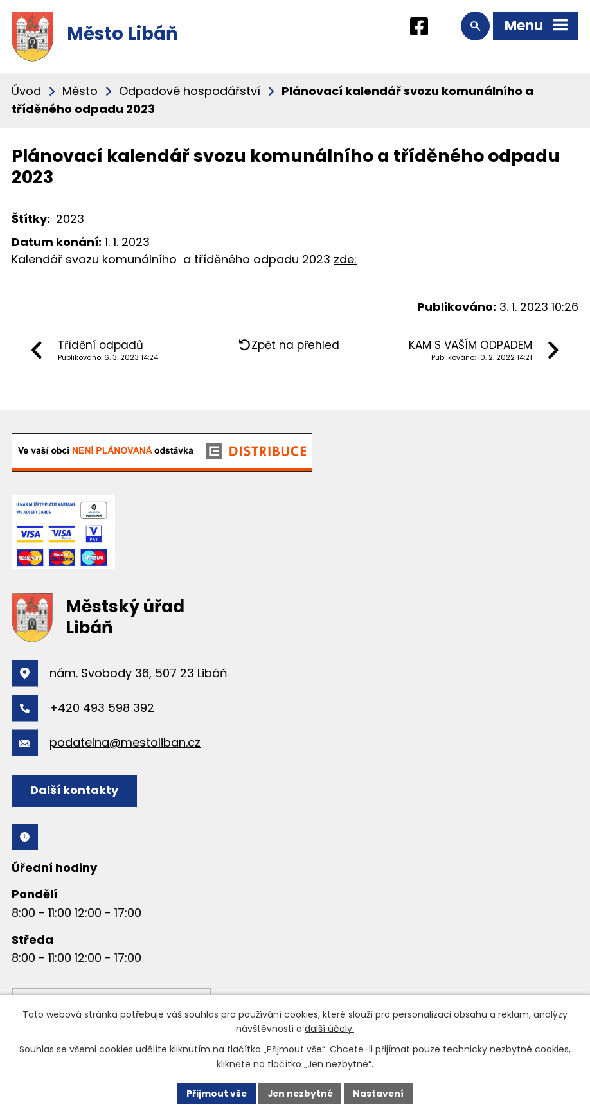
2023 (70, 219)
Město (80, 91)
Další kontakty (75, 790)
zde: (345, 259)
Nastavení (380, 1092)
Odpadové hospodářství (189, 91)
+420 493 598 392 (101, 708)
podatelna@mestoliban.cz (125, 742)
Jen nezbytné (300, 1092)
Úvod (26, 91)
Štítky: (31, 219)
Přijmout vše (215, 1092)
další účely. (329, 1028)
